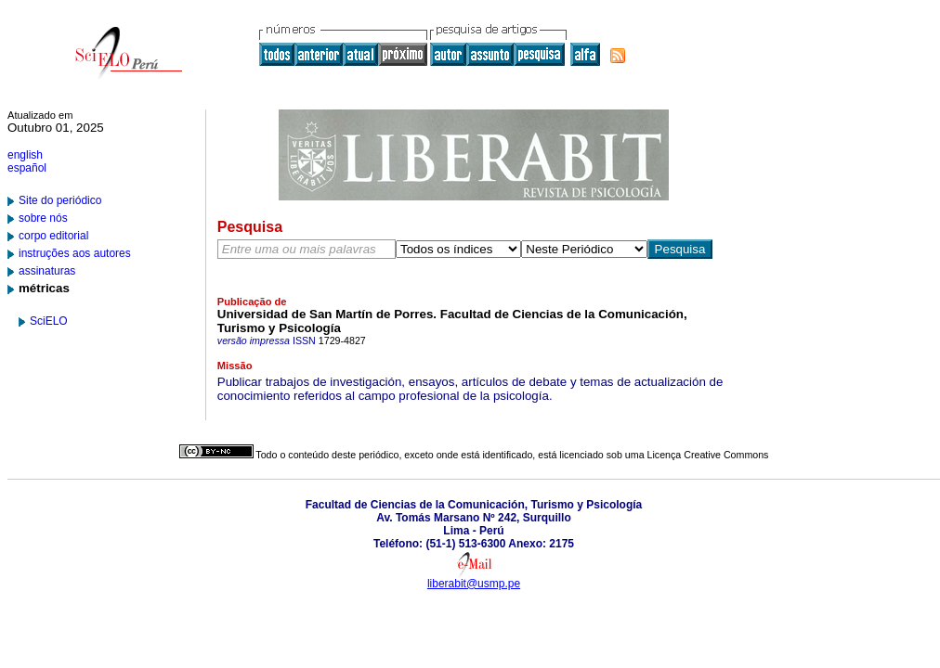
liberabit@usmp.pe (473, 583)
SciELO (49, 321)
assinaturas (47, 270)
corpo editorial (53, 235)
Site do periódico (60, 200)
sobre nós (43, 218)
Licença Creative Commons (708, 454)
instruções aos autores (75, 253)
